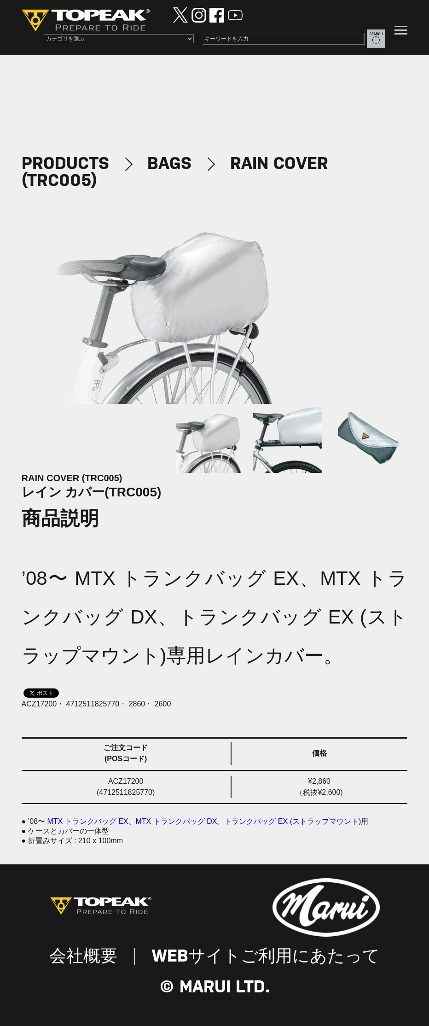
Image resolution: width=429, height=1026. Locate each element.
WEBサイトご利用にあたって (266, 957)
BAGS (169, 164)
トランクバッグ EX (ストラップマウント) (292, 821)
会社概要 (83, 957)
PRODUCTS (65, 164)
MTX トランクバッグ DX (176, 821)
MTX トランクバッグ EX (87, 821)
